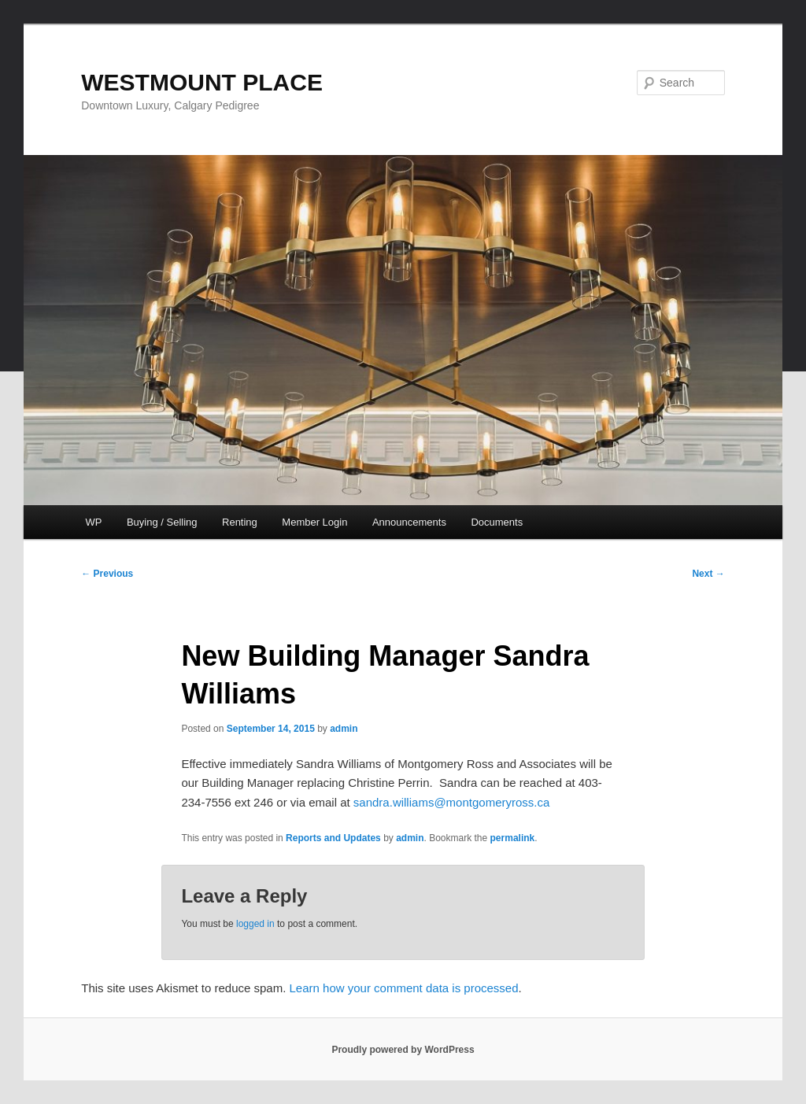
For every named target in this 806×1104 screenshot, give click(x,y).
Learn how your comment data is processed (404, 988)
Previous (107, 573)
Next (708, 573)
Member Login (314, 522)
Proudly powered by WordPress (402, 1049)
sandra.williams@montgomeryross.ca (451, 802)
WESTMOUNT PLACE (202, 82)
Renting (239, 522)
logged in (255, 923)
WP (93, 522)
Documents (497, 522)
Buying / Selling (162, 522)
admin (343, 728)
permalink (512, 838)
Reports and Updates (333, 838)
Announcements (409, 522)
